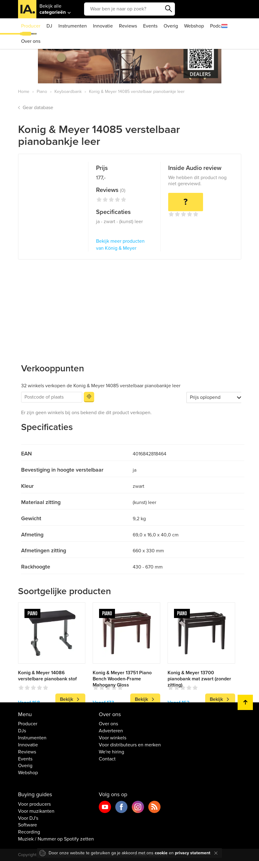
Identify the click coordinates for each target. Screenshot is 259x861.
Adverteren (111, 731)
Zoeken (169, 8)
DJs (22, 731)
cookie (161, 852)
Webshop (194, 26)
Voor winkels (112, 738)
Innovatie (103, 26)
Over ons (30, 41)
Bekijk (66, 699)
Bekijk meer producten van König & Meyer (120, 244)
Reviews (128, 26)
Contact (107, 759)
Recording (29, 832)
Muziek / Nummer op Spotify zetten (56, 839)
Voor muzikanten (36, 811)
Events (150, 26)
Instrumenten (72, 26)
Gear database (38, 108)
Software (27, 825)
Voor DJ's (28, 818)
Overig (171, 26)
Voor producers (34, 804)
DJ (49, 26)
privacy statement (192, 852)
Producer (30, 26)
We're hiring (111, 752)
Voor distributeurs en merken (130, 745)
